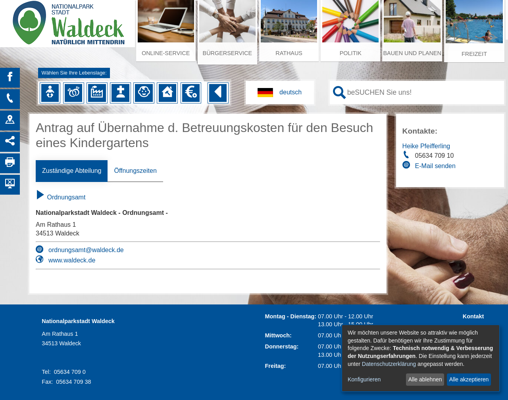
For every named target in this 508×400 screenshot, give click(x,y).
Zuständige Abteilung (71, 170)
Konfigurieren (364, 379)
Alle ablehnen (425, 379)
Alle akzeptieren (469, 379)
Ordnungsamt (60, 197)
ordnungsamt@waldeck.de (86, 250)
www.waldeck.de (71, 260)
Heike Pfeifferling (426, 146)
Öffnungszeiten (135, 170)
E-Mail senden (435, 166)
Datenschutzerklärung (389, 364)
